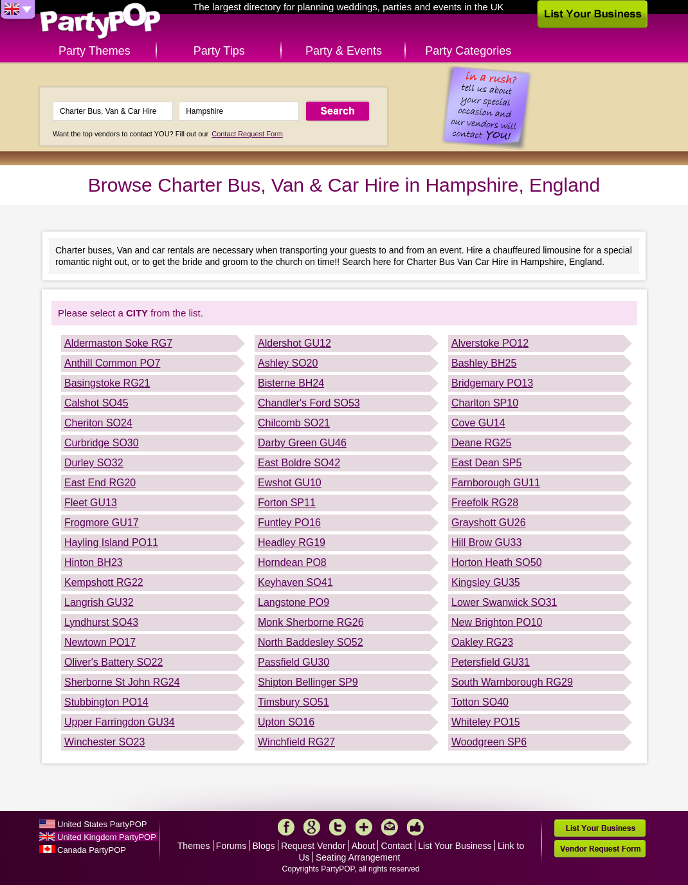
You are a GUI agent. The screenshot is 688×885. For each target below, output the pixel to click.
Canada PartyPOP (91, 850)
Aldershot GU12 (294, 343)
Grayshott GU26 (488, 522)
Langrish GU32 (99, 602)
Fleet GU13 (90, 502)
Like (415, 827)
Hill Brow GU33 (486, 542)
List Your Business (454, 846)
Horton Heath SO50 (496, 562)
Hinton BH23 (93, 562)
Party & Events (343, 50)
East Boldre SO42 (299, 462)
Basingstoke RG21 (107, 383)
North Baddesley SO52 (310, 642)
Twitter (337, 827)
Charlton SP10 (484, 402)
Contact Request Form (247, 134)
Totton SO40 (480, 702)
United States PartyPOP (102, 824)
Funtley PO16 (289, 522)
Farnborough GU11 (495, 482)
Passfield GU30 (293, 662)
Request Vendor (313, 846)
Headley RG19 (291, 542)
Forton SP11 (287, 502)
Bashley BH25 (483, 363)
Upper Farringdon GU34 (119, 721)
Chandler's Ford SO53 (309, 402)
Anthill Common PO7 (112, 363)
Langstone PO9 (293, 602)
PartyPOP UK (100, 22)
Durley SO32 (93, 462)
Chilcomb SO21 (294, 422)
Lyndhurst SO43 (101, 622)
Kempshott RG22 (103, 582)
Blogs (264, 846)
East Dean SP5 (486, 462)
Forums (231, 846)
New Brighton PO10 (496, 622)
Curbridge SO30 (101, 442)
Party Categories (468, 50)
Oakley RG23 (482, 642)
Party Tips (219, 50)
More (364, 827)
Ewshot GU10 (289, 482)
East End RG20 (100, 482)
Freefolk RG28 (484, 502)
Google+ (311, 827)
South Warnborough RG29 (512, 682)
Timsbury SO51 (293, 702)
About (364, 846)
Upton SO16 (286, 721)
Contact (396, 846)
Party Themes (95, 50)
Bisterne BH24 (291, 383)
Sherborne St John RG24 (122, 682)
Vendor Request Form (600, 848)
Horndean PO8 (292, 562)
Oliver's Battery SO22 (113, 662)
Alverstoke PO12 (490, 343)
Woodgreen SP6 (489, 741)
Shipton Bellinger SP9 (308, 682)
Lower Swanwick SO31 (504, 602)
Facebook (286, 827)
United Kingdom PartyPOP (106, 837)
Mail (389, 827)
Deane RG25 (481, 442)
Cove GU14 (478, 422)
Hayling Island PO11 (111, 542)
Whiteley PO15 (485, 721)
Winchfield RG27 (296, 741)
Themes (193, 846)
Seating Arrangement (358, 857)
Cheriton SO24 (98, 422)
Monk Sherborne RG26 (311, 622)
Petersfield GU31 (490, 662)
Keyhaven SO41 (295, 582)
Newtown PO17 (100, 642)
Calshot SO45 (96, 402)
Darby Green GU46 (302, 442)
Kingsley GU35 (485, 582)
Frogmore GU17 (101, 522)
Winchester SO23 (104, 741)
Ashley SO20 (288, 363)
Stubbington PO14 (106, 702)
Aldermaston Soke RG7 (118, 343)
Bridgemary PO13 (492, 383)
